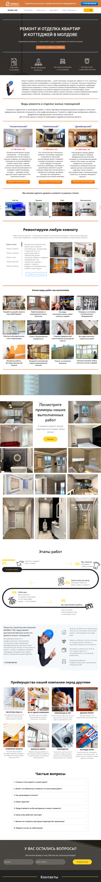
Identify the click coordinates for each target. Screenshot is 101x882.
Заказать (50, 438)
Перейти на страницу (36, 273)
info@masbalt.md (15, 850)
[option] (50, 207)
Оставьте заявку (12, 569)
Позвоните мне (82, 813)
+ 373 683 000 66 (10, 662)
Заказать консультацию (18, 181)
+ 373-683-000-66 (89, 3)
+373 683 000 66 (14, 846)
